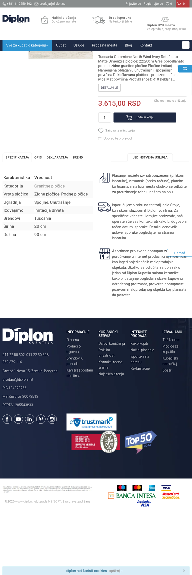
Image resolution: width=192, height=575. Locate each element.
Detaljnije (109, 143)
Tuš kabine (170, 401)
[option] (14, 81)
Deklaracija (57, 218)
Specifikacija (17, 218)
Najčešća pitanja (111, 435)
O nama (72, 401)
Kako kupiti (139, 404)
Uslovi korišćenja (111, 404)
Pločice (59, 56)
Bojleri (167, 431)
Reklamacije (140, 430)
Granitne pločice (80, 56)
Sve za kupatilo (39, 56)
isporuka (131, 298)
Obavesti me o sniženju (169, 156)
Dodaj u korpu (138, 173)
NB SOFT (54, 562)
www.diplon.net (26, 562)
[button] (186, 45)
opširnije (115, 570)
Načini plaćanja (142, 411)
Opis (38, 218)
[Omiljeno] (169, 4)
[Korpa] (182, 6)
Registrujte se (153, 4)
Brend (78, 218)
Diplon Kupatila (13, 56)
